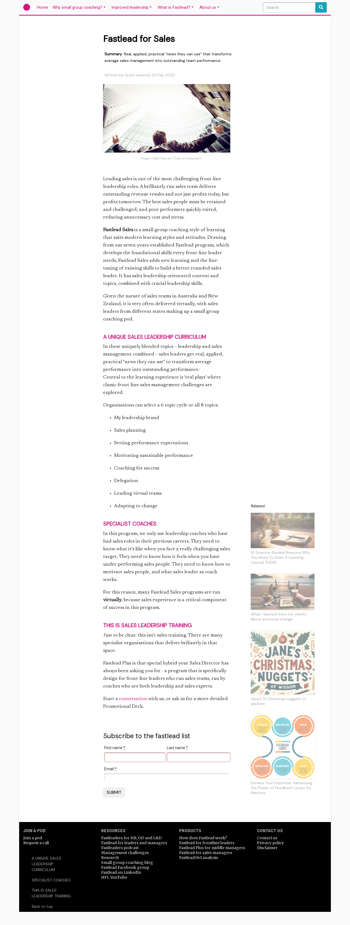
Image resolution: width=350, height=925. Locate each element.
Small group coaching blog (127, 862)
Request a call (36, 842)
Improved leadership (129, 7)
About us (207, 7)
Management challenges (125, 852)
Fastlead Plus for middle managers (212, 847)
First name (114, 748)
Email (110, 769)
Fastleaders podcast (120, 847)
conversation (133, 699)
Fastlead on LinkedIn (121, 872)
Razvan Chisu (171, 158)
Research (110, 857)
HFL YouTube (114, 877)
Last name (177, 748)
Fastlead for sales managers (205, 852)
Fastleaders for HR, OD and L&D (131, 837)
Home (43, 7)
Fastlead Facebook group (125, 867)
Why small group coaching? (77, 7)
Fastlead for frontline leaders (206, 842)
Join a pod (32, 837)
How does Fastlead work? (203, 837)
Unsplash (194, 158)
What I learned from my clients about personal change (279, 617)
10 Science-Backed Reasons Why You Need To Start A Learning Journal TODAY (280, 557)
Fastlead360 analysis (198, 857)
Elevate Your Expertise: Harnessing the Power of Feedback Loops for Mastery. (281, 787)
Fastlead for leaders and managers (134, 842)
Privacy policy (270, 842)
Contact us (267, 837)
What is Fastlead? (174, 7)
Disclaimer (267, 847)
